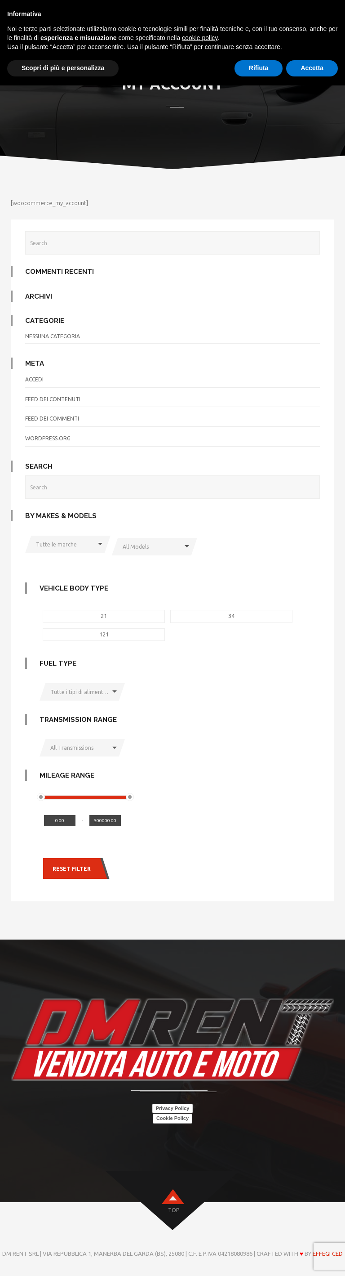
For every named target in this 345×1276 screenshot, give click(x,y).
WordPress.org (48, 438)
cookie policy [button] (199, 37)
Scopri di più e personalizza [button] (63, 68)
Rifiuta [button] (259, 68)
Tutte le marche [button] (56, 544)
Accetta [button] (312, 68)
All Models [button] (136, 547)
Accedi (34, 379)
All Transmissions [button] (71, 748)
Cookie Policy (172, 1118)
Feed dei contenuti (52, 399)
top (173, 1210)
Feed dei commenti (52, 418)
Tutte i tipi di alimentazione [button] (85, 692)
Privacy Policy (173, 1108)
